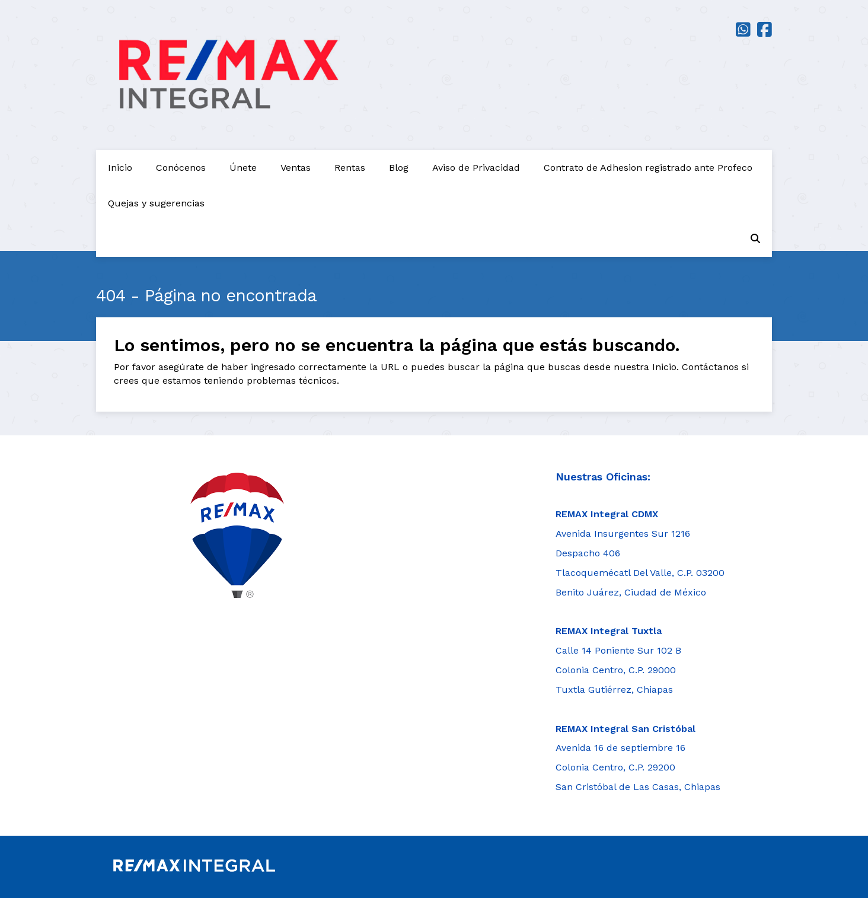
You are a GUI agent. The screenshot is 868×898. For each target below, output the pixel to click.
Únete (243, 167)
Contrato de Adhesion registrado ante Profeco (648, 167)
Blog (399, 167)
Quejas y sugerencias (156, 203)
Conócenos (181, 167)
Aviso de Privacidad (476, 167)
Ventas (295, 167)
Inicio (120, 167)
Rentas (349, 167)
